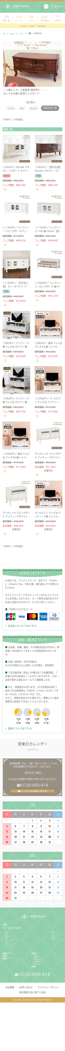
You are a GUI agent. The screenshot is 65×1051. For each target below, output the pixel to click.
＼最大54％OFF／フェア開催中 (22, 25)
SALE (43, 961)
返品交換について (45, 1003)
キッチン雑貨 (13, 975)
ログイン (12, 990)
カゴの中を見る (16, 996)
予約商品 (44, 956)
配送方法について (45, 994)
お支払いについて (45, 998)
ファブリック (13, 965)
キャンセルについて (46, 1007)
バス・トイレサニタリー (19, 970)
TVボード (33, 33)
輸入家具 (18, 33)
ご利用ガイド (44, 984)
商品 (10, 933)
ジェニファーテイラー (51, 947)
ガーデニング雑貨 (16, 961)
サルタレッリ (46, 942)
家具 (9, 942)
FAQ (39, 1014)
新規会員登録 (15, 984)
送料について (42, 989)
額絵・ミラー (13, 956)
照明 (9, 947)
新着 (42, 951)
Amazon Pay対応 (50, 25)
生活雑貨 (11, 951)
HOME (6, 33)
